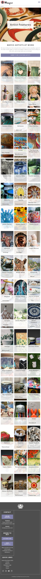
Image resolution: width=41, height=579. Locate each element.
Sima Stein (33, 104)
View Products (7, 544)
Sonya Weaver (7, 78)
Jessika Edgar (20, 346)
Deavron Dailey (20, 419)
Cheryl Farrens (7, 272)
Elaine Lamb (7, 419)
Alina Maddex (34, 370)
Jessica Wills (20, 176)
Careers (7, 566)
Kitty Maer (19, 397)
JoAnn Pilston (34, 78)
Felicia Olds (7, 176)
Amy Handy (6, 152)
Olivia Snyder (34, 394)
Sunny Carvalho (20, 467)
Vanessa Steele (20, 78)
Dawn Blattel (7, 224)
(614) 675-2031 (9, 522)
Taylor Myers (7, 467)
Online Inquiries (7, 517)
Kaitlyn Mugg (20, 296)
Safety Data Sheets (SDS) (7, 560)
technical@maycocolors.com (8, 523)
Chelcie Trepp (20, 370)
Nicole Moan (20, 272)
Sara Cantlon (33, 126)
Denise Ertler (7, 102)
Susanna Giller (34, 467)
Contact (7, 562)
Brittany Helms (34, 346)
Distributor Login (7, 565)
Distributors (7, 538)
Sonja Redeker (7, 370)
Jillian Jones (20, 102)
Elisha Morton (20, 320)
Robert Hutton (34, 443)
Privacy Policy (27, 576)
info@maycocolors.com (7, 527)
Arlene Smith (20, 224)
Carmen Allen (7, 126)
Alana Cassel (34, 224)
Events (7, 568)
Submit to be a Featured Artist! (20, 55)
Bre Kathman (7, 394)
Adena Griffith (7, 491)
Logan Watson (34, 248)
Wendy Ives (32, 202)
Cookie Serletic (34, 176)
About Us (7, 563)
